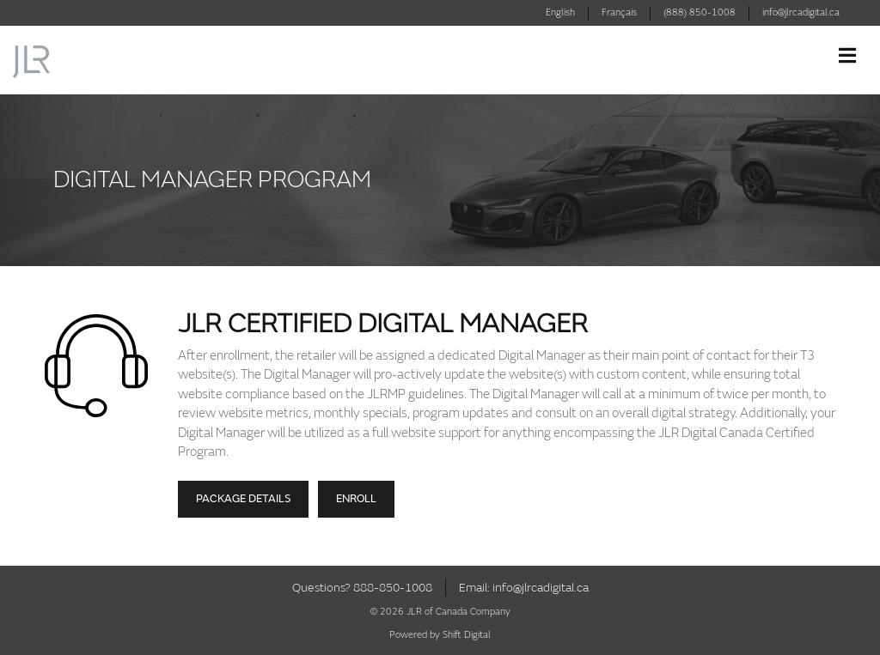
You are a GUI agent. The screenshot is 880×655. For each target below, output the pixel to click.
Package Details (243, 499)
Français (619, 12)
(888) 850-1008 (699, 12)
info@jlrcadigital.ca (801, 12)
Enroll (356, 499)
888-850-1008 (392, 587)
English (560, 12)
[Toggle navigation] (847, 56)
